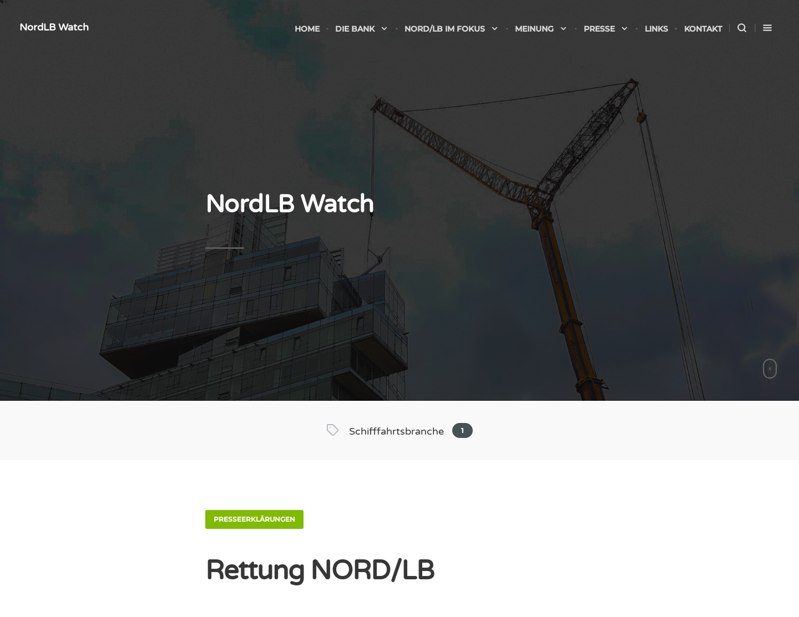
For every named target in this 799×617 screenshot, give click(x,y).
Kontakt (703, 29)
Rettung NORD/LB (319, 571)
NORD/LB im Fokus (451, 29)
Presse (606, 29)
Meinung (541, 29)
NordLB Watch (54, 27)
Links (656, 29)
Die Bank (361, 29)
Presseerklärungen (254, 519)
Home (307, 29)
